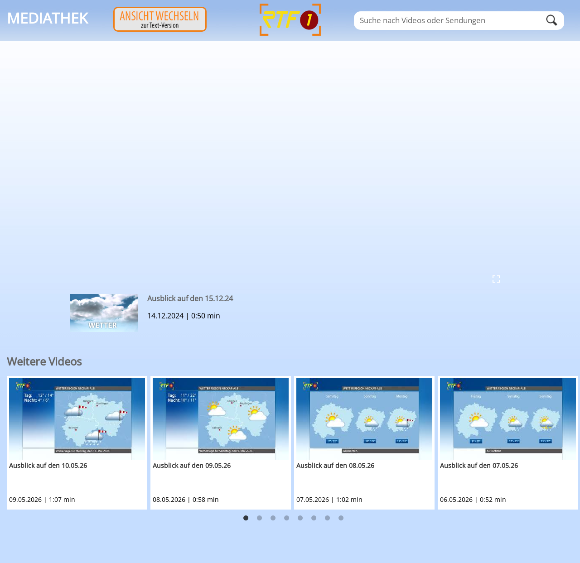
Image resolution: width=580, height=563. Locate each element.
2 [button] (259, 518)
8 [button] (341, 518)
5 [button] (300, 518)
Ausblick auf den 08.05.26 (335, 465)
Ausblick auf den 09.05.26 (192, 465)
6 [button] (314, 518)
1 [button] (246, 518)
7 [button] (327, 518)
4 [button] (286, 518)
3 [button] (273, 518)
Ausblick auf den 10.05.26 (48, 465)
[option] (78, 443)
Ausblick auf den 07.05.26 (479, 465)
